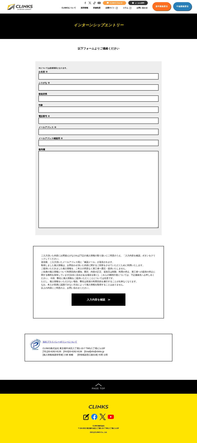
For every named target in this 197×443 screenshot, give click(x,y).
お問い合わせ (142, 8)
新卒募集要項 (162, 6)
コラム (127, 8)
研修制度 (97, 8)
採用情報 (84, 8)
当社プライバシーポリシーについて (60, 342)
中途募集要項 (182, 6)
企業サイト (111, 8)
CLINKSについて (69, 8)
